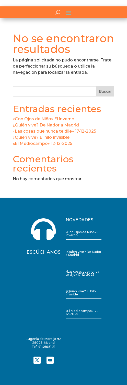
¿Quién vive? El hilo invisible (41, 137)
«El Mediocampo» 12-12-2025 (42, 143)
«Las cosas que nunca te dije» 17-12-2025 (54, 131)
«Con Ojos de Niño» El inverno (43, 118)
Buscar (105, 91)
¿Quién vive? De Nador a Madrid (46, 125)
